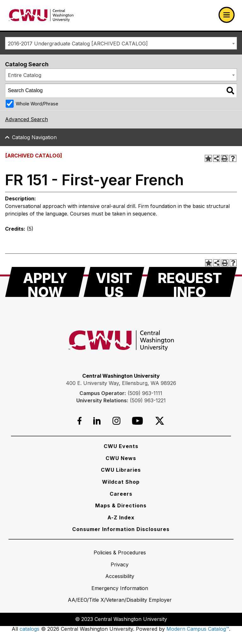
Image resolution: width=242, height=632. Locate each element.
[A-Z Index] (121, 517)
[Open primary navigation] (226, 15)
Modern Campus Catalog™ (197, 629)
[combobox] (121, 43)
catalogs (29, 629)
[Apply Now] (45, 282)
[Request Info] (189, 282)
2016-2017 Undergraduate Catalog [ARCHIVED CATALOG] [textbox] (78, 43)
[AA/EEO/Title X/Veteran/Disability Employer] (119, 600)
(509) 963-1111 (145, 393)
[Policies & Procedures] (119, 552)
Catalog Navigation (34, 137)
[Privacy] (119, 564)
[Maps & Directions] (121, 505)
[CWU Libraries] (121, 470)
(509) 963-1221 (148, 400)
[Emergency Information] (120, 588)
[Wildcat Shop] (121, 482)
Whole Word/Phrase (37, 103)
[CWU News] (121, 458)
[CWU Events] (121, 446)
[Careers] (121, 494)
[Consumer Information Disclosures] (121, 529)
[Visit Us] (114, 282)
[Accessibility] (120, 576)
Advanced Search (26, 119)
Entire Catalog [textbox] (24, 75)
